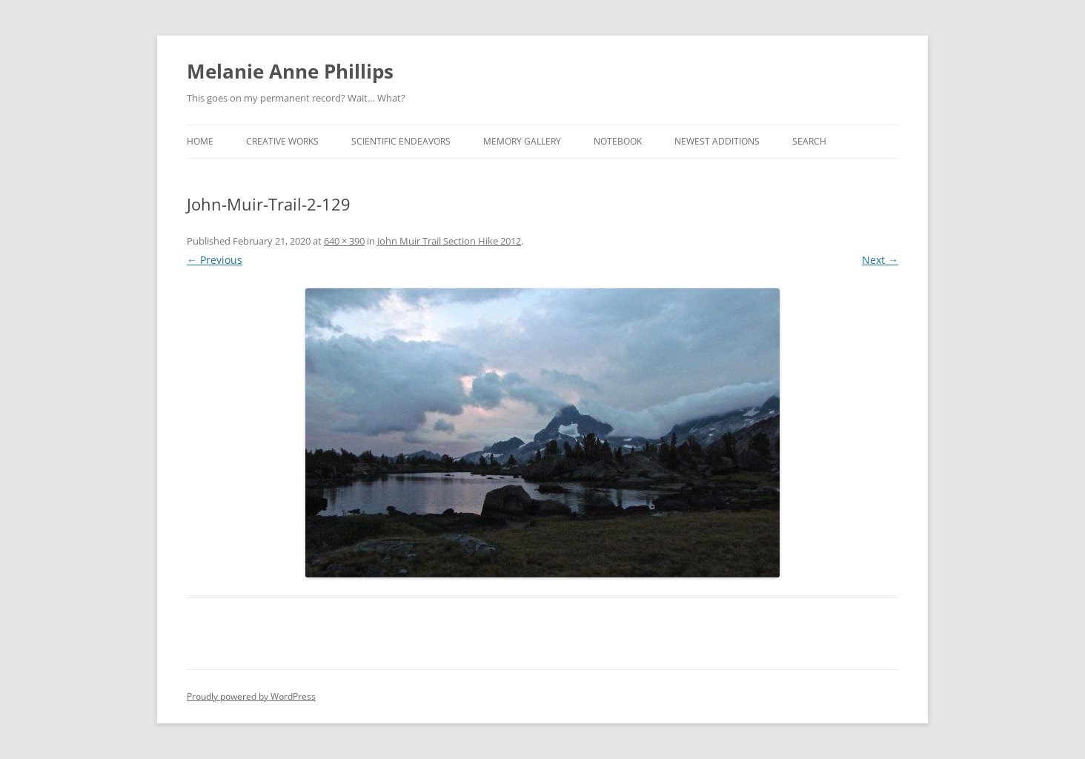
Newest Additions (717, 141)
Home (200, 141)
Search (809, 141)
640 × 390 (344, 241)
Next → (880, 260)
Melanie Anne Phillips (290, 71)
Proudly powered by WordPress (251, 696)
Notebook (618, 141)
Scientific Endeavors (401, 141)
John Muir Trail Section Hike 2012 (449, 241)
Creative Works (282, 141)
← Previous (214, 260)
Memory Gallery (522, 141)
